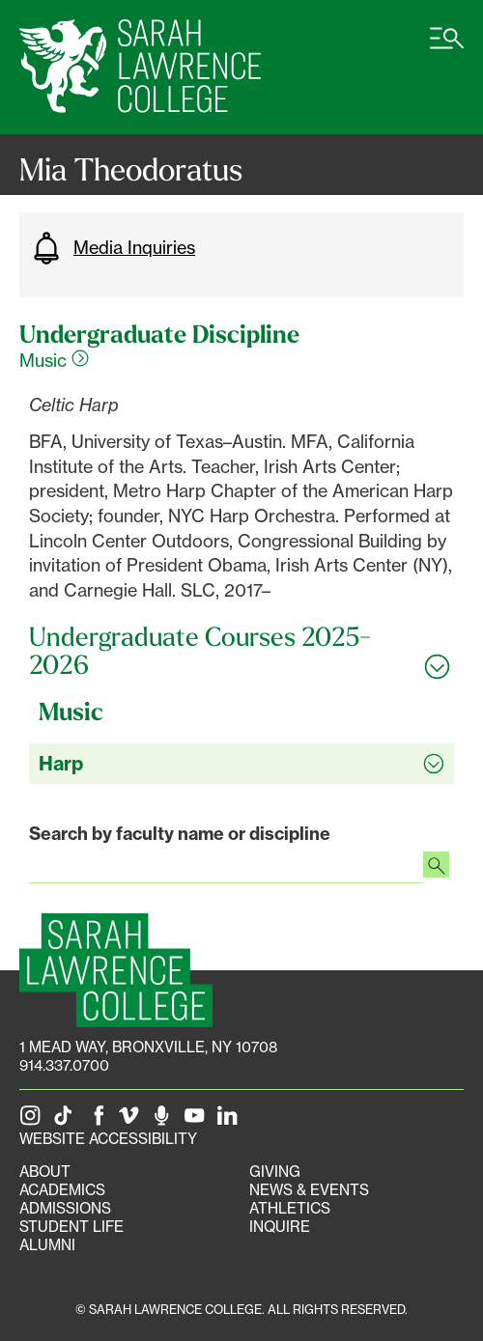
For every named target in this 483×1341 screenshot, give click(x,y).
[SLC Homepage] (116, 970)
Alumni (47, 1245)
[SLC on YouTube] (198, 1120)
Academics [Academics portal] (62, 1190)
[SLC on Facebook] (99, 1120)
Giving (274, 1171)
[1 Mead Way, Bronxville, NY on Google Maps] (148, 1047)
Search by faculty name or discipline (179, 834)
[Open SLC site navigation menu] (447, 48)
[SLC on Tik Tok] (66, 1120)
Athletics (289, 1208)
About (45, 1171)
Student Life (71, 1226)
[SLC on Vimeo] (132, 1120)
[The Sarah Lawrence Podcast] (165, 1120)
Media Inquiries (112, 248)
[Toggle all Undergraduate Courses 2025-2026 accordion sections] (241, 651)
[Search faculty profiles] (436, 867)
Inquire (279, 1226)
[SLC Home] (140, 67)
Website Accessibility (108, 1139)
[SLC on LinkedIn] (230, 1120)
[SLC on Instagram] (33, 1120)
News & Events (309, 1190)
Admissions (65, 1208)
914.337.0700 (64, 1065)
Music (54, 360)
